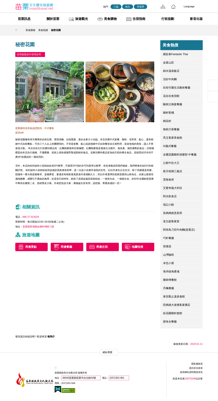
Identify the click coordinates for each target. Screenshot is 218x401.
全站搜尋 (153, 7)
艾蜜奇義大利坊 (172, 187)
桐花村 (167, 121)
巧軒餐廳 (168, 238)
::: (101, 6)
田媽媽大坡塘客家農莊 (176, 304)
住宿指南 (139, 18)
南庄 (127, 6)
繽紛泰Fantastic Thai (175, 54)
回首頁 (173, 7)
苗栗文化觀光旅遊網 (34, 6)
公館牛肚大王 (171, 162)
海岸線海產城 (171, 271)
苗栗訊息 (24, 18)
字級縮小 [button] (192, 30)
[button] (149, 92)
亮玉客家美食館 (172, 137)
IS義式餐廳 (170, 146)
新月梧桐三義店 (172, 171)
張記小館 (168, 204)
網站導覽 (163, 7)
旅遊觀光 (81, 18)
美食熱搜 (43, 30)
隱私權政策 (197, 363)
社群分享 (185, 30)
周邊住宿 (102, 246)
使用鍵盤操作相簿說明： (30, 54)
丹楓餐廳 (168, 288)
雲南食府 (168, 179)
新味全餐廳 (170, 321)
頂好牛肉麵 (170, 79)
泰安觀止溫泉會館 (174, 296)
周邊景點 (31, 246)
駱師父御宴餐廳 (172, 104)
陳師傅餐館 (170, 279)
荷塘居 (167, 246)
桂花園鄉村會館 (172, 313)
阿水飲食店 (170, 196)
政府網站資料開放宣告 (191, 372)
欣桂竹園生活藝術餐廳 (176, 87)
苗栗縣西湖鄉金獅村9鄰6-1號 (38, 226)
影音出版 (196, 18)
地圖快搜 (137, 246)
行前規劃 (167, 18)
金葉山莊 (168, 62)
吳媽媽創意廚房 (172, 213)
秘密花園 (56, 30)
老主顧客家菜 (171, 221)
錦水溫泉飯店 (171, 70)
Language (189, 6)
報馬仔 (51, 336)
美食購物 (110, 18)
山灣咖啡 (168, 254)
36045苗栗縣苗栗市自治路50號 (79, 378)
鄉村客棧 (168, 112)
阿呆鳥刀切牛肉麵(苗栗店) (179, 229)
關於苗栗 (53, 18)
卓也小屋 (168, 263)
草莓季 (140, 6)
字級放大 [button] (199, 30)
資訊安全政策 (196, 368)
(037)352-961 (117, 378)
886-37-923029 (31, 217)
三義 (116, 6)
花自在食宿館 (171, 95)
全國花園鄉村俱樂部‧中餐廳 (180, 154)
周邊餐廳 (66, 246)
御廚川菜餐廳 (171, 129)
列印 (178, 30)
